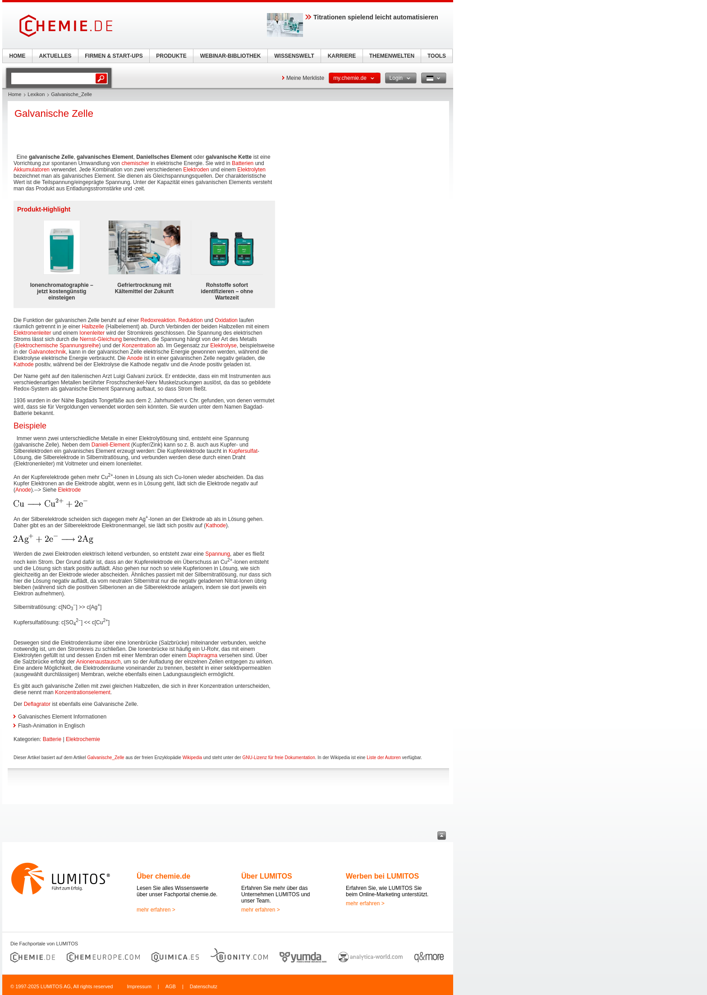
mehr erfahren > (156, 910)
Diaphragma (202, 655)
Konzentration (139, 345)
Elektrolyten (251, 169)
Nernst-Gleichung (101, 339)
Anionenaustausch (98, 662)
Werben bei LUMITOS (382, 876)
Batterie (52, 739)
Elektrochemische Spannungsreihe (57, 345)
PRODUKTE (171, 56)
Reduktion (191, 320)
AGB (170, 986)
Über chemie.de (163, 876)
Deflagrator (37, 704)
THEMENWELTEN (391, 56)
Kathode (24, 364)
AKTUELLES (55, 56)
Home (14, 94)
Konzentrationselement (82, 692)
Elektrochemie (83, 739)
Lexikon (36, 94)
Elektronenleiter (32, 333)
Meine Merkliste (305, 78)
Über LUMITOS (266, 876)
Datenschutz (203, 986)
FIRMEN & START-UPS (113, 56)
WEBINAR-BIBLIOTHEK (230, 56)
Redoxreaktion (158, 320)
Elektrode (69, 490)
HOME (17, 56)
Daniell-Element (111, 445)
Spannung (217, 554)
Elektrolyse (223, 345)
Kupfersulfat (243, 451)
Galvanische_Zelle (105, 757)
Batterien (242, 163)
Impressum (139, 986)
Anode (134, 358)
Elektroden (196, 169)
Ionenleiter (92, 333)
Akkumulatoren (32, 169)
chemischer (135, 163)
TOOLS (436, 56)
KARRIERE (342, 56)
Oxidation (226, 320)
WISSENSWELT (294, 56)
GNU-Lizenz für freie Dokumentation (279, 757)
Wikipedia (192, 757)
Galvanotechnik (47, 352)
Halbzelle (93, 326)
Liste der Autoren (384, 757)
